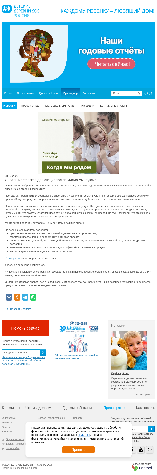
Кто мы (8, 93)
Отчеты (6, 427)
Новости (9, 105)
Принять (78, 450)
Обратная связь (15, 439)
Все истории (142, 394)
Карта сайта (13, 448)
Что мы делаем (25, 93)
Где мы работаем (49, 93)
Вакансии (7, 431)
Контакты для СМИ (113, 105)
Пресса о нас (30, 105)
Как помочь (88, 93)
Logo (20, 11)
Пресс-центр (70, 93)
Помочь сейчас (25, 328)
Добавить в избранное (18, 443)
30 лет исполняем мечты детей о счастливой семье (76, 357)
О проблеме (9, 418)
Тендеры (7, 422)
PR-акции (87, 105)
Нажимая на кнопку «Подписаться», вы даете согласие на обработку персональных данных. (24, 361)
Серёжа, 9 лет (120, 373)
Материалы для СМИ (60, 105)
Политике (84, 434)
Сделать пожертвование (51, 418)
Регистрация (12, 258)
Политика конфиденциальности (20, 468)
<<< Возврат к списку (18, 308)
